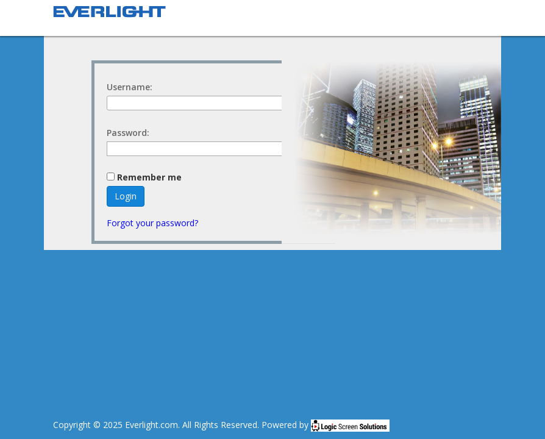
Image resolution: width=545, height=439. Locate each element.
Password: (128, 132)
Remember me (149, 177)
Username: (129, 87)
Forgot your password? (152, 223)
